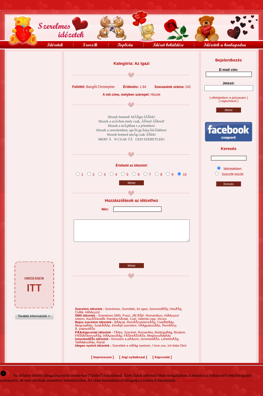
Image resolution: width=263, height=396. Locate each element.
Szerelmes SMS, (110, 319)
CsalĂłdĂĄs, (166, 326)
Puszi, (127, 319)
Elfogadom (190, 384)
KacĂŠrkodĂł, (96, 323)
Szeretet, (131, 336)
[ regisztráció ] (229, 101)
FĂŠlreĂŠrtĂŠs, (135, 339)
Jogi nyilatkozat (133, 361)
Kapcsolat (162, 361)
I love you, (160, 349)
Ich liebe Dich (177, 349)
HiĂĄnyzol (92, 316)
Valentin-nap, (147, 323)
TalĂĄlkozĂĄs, (86, 346)
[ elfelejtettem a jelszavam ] (229, 97)
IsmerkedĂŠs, (151, 343)
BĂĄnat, (120, 326)
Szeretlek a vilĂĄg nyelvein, (132, 349)
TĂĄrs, (119, 336)
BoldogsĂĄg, (164, 336)
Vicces (162, 323)
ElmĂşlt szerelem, (125, 329)
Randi (101, 346)
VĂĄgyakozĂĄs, (150, 329)
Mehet (131, 182)
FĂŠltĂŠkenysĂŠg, (89, 339)
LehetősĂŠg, (170, 343)
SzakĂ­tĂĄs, (103, 329)
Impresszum (102, 361)
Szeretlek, (129, 313)
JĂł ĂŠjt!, (139, 319)
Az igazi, (142, 313)
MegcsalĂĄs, (84, 329)
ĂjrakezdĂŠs (85, 333)
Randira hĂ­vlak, (118, 323)
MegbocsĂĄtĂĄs (159, 339)
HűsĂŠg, (176, 313)
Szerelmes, (113, 313)
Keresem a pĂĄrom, (126, 343)
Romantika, (146, 336)
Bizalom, (180, 336)
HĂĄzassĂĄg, (113, 339)
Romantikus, (155, 319)
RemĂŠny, (169, 329)
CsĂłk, (80, 316)
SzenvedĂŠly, (159, 313)
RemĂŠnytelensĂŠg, (142, 326)
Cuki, (134, 323)
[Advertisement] (34, 63)
